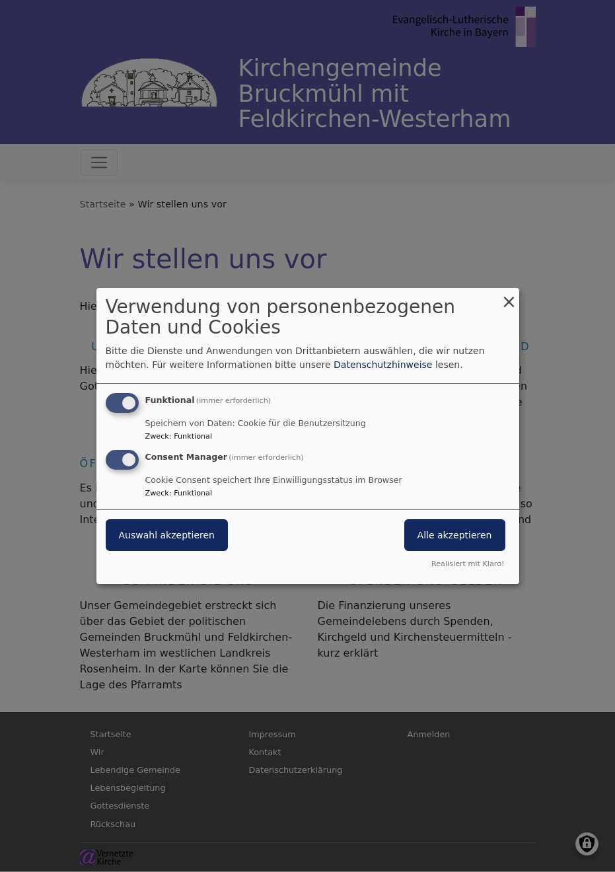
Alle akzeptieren (454, 535)
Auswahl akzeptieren (167, 535)
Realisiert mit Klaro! (468, 564)
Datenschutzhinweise (383, 364)
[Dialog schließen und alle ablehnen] (509, 296)
